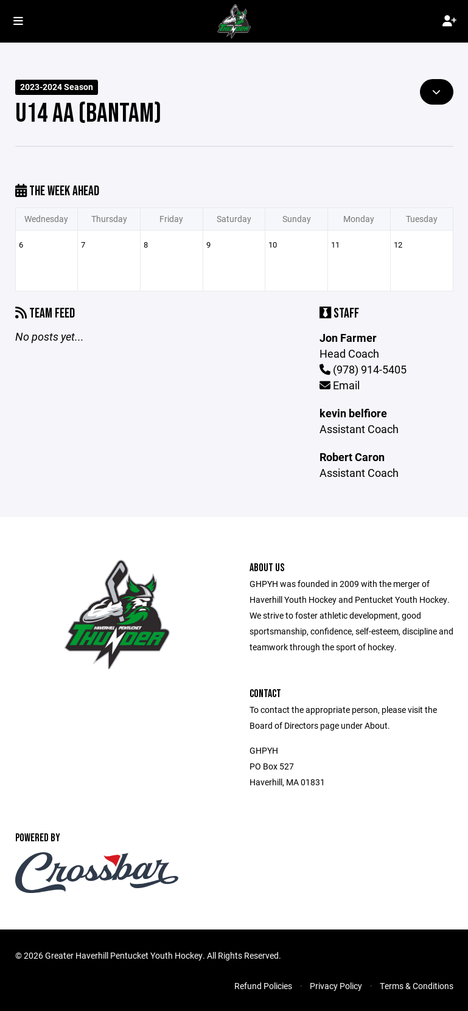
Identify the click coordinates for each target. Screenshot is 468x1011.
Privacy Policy (336, 986)
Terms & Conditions (416, 986)
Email (340, 385)
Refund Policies (263, 986)
